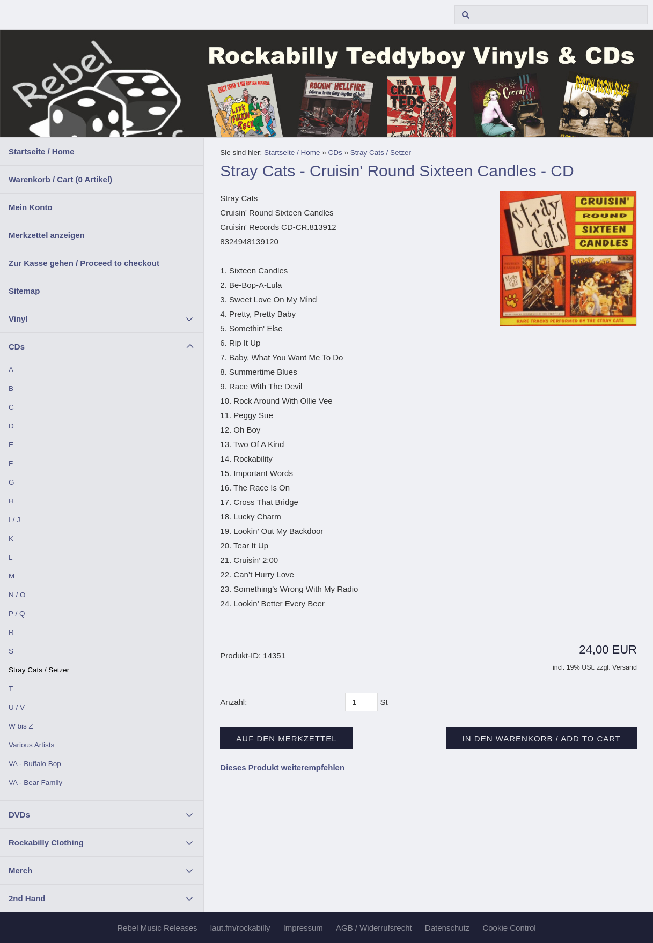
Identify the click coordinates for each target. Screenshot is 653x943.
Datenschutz (447, 927)
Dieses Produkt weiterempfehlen (282, 767)
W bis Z (21, 726)
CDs (17, 346)
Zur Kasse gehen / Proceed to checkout (84, 263)
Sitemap (24, 290)
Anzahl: (233, 702)
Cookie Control (508, 927)
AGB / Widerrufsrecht (374, 927)
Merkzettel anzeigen (47, 235)
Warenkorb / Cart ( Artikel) (60, 179)
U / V (17, 707)
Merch (20, 870)
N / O (17, 595)
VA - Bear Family (35, 782)
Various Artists (31, 745)
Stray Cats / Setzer (39, 670)
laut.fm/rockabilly (240, 927)
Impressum (303, 927)
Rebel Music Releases (157, 927)
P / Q (17, 614)
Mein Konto (31, 207)
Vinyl (18, 318)
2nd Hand (27, 898)
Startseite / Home (42, 151)
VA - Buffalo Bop (35, 764)
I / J (14, 520)
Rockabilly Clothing (46, 842)
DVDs (19, 814)
